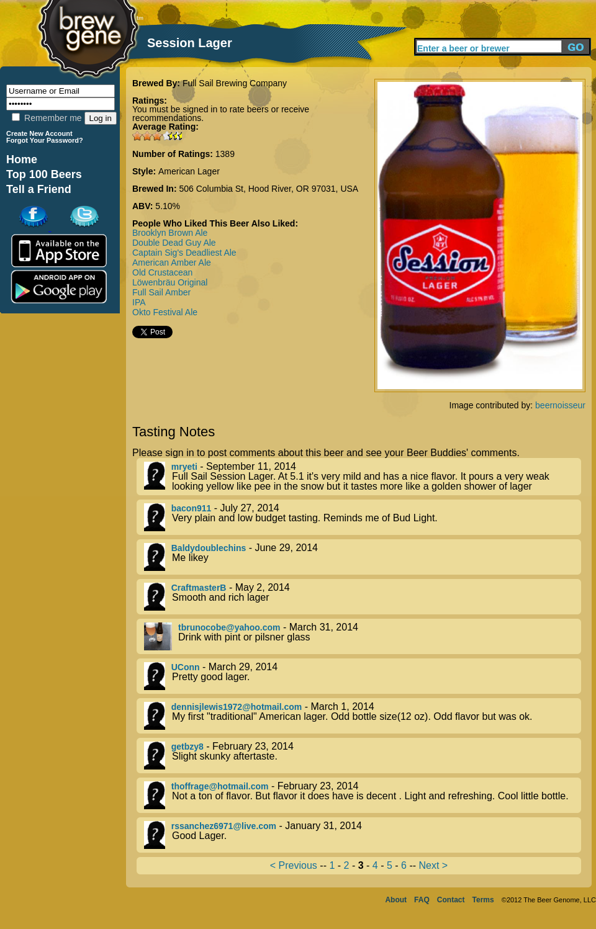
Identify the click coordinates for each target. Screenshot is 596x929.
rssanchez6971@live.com (223, 826)
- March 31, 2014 (362, 636)
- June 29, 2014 (362, 557)
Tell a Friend (38, 189)
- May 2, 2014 (362, 597)
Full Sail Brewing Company (235, 83)
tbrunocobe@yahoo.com (229, 627)
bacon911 (191, 508)
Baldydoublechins (208, 548)
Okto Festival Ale (164, 312)
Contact (451, 899)
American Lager (189, 171)
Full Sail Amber (161, 292)
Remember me (46, 118)
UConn (185, 667)
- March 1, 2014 (362, 716)
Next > (433, 865)
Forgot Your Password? (44, 140)
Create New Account (39, 133)
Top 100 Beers (44, 174)
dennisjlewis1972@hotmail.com (236, 707)
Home (21, 159)
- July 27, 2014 (362, 517)
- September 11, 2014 (362, 476)
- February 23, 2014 (362, 756)
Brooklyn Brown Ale (169, 233)
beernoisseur (560, 405)
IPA (139, 302)
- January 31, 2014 (362, 835)
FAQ (422, 899)
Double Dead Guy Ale (174, 243)
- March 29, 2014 (362, 676)
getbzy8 (187, 747)
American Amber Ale (171, 262)
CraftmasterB (199, 588)
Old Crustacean (162, 272)
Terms (483, 899)
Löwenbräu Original (169, 282)
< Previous (293, 865)
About (396, 899)
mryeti (184, 467)
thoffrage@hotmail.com (220, 786)
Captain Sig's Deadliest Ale (184, 253)
